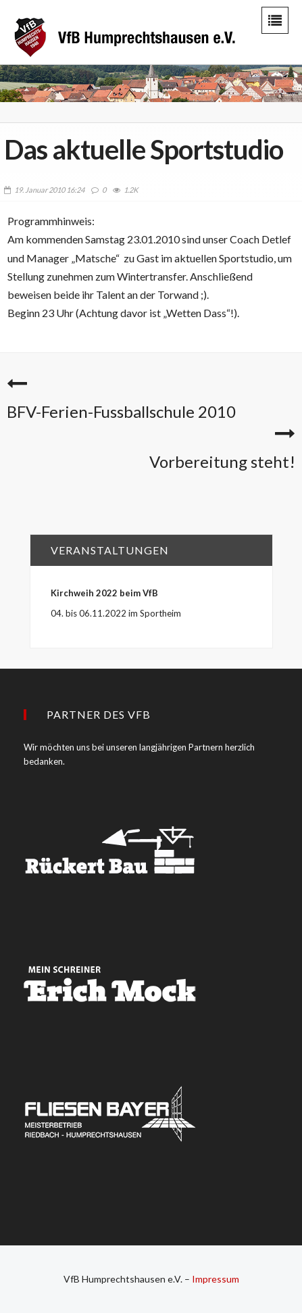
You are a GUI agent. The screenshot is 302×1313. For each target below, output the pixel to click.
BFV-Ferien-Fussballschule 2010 (121, 411)
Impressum (215, 1279)
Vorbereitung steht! (222, 461)
